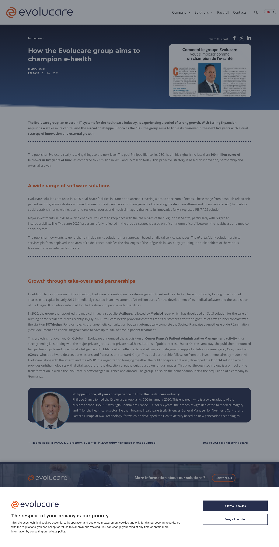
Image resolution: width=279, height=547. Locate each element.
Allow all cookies (235, 506)
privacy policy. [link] (57, 531)
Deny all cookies (235, 519)
